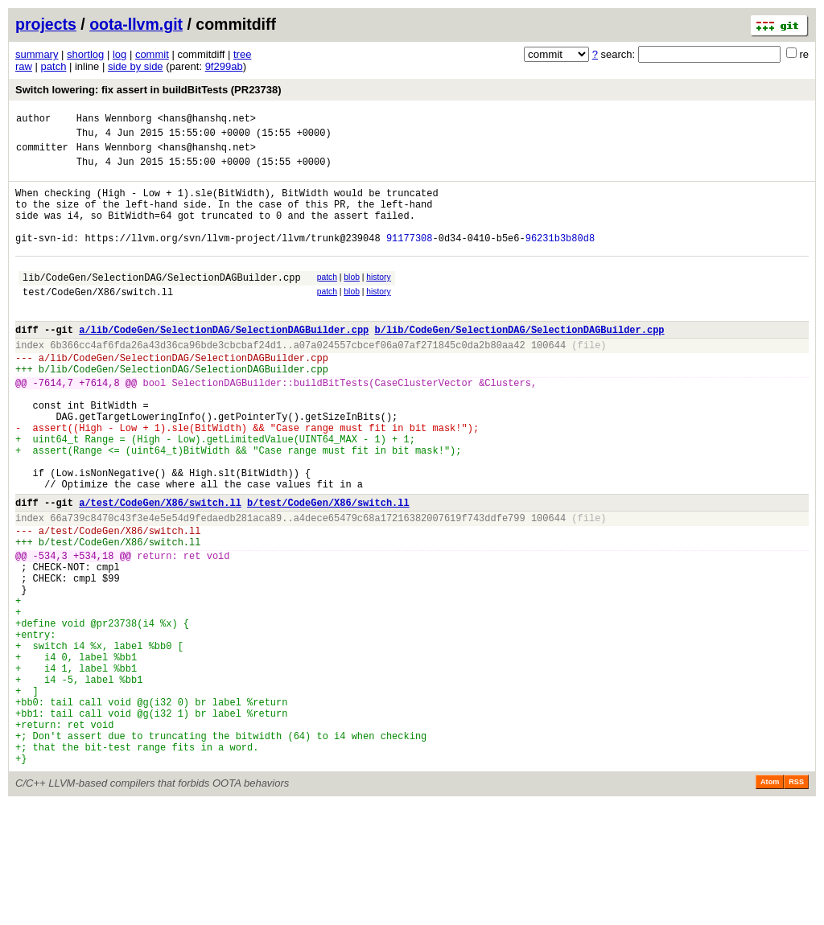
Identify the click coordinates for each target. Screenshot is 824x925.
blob (352, 301)
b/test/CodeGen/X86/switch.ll (328, 570)
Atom (769, 902)
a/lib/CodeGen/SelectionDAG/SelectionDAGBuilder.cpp (224, 363)
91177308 (409, 259)
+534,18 (93, 632)
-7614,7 (53, 426)
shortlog (85, 54)
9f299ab (224, 66)
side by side (135, 66)
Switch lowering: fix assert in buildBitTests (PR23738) (148, 90)
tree (242, 54)
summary (36, 54)
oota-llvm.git (136, 24)
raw (23, 66)
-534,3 (50, 632)
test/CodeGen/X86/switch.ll (98, 320)
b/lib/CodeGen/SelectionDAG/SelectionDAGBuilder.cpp (519, 363)
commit (152, 54)
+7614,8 (99, 426)
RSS (796, 902)
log (119, 54)
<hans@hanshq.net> (207, 120)
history (378, 301)
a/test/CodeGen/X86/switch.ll (160, 570)
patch (54, 66)
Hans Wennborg (114, 120)
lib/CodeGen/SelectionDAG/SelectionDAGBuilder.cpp (162, 303)
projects (45, 24)
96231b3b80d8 (560, 259)
